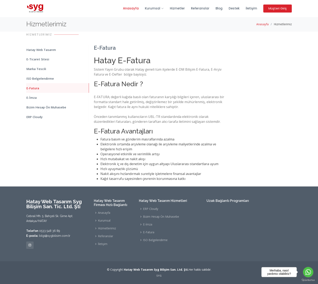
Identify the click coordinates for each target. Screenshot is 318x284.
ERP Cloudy (34, 116)
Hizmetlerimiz (107, 228)
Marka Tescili (36, 69)
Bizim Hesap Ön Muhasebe (46, 107)
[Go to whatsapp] (308, 272)
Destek (234, 8)
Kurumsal (104, 220)
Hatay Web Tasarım (41, 49)
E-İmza (31, 97)
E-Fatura (32, 88)
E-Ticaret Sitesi (37, 59)
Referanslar (200, 8)
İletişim (251, 8)
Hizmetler (177, 8)
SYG (159, 275)
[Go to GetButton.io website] (308, 280)
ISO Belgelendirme (40, 78)
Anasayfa (131, 8)
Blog (219, 8)
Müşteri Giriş (277, 8)
